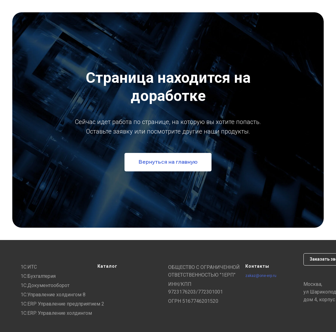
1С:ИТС (29, 267)
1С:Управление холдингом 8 (53, 295)
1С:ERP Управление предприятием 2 (62, 304)
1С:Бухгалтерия (38, 276)
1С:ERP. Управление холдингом (56, 313)
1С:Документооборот (45, 285)
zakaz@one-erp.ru (260, 276)
